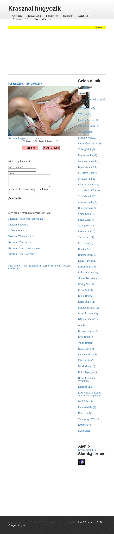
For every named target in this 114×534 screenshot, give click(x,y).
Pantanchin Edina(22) (89, 143)
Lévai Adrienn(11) (87, 260)
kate (25, 268)
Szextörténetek (42, 19)
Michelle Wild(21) (87, 137)
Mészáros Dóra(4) (87, 172)
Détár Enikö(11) (86, 301)
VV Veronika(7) (86, 108)
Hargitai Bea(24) (87, 254)
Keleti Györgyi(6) (87, 372)
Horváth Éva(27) (87, 208)
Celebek (17, 15)
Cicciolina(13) (85, 243)
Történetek (52, 15)
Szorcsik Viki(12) (87, 196)
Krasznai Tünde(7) (88, 331)
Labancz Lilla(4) (86, 386)
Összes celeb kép (87, 450)
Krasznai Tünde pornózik (21, 238)
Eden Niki (56, 268)
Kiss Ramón (14, 268)
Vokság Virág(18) (87, 149)
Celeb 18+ (84, 15)
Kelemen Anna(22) (88, 272)
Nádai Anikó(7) (86, 360)
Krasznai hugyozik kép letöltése (25, 138)
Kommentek (84, 424)
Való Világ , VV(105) (89, 419)
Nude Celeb (84, 430)
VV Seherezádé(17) (88, 126)
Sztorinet (68, 15)
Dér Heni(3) (84, 413)
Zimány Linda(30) (87, 202)
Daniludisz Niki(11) (88, 307)
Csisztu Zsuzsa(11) (88, 120)
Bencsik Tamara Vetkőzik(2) (86, 379)
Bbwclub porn (84, 522)
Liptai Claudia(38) (87, 167)
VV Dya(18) (84, 114)
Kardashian (35, 268)
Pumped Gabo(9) (87, 407)
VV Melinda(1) (86, 131)
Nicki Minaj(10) (86, 366)
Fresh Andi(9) (85, 290)
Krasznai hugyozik (25, 83)
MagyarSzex (33, 15)
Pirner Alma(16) (86, 231)
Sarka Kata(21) (86, 237)
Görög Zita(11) (86, 284)
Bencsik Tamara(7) (88, 313)
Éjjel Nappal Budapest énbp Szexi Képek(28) (89, 394)
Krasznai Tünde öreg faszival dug (25, 221)
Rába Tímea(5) (86, 348)
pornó (46, 268)
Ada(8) (81, 325)
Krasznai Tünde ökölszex (21, 256)
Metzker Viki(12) (87, 178)
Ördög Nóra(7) (86, 225)
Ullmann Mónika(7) (88, 184)
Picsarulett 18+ (21, 19)
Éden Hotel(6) (85, 337)
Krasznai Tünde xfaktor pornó (24, 250)
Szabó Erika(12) (86, 213)
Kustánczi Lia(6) (87, 266)
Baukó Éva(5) (85, 401)
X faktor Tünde (16, 233)
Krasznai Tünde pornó (20, 244)
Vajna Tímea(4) (86, 342)
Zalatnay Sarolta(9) (88, 161)
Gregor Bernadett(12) (89, 278)
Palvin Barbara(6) (87, 354)
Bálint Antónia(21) (88, 319)
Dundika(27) (84, 249)
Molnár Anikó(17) (87, 155)
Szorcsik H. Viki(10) (89, 190)
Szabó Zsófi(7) (86, 219)
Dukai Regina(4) (86, 296)
